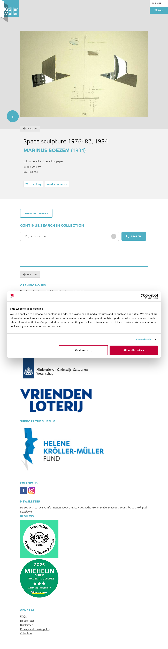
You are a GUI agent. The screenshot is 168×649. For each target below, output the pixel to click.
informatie (11, 114)
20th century (33, 184)
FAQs (23, 616)
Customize (83, 350)
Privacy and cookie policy (35, 629)
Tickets (159, 10)
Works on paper (57, 184)
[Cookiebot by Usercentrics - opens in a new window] (143, 296)
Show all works (36, 213)
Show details (144, 339)
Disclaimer (26, 624)
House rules (27, 620)
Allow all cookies (133, 350)
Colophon (26, 633)
